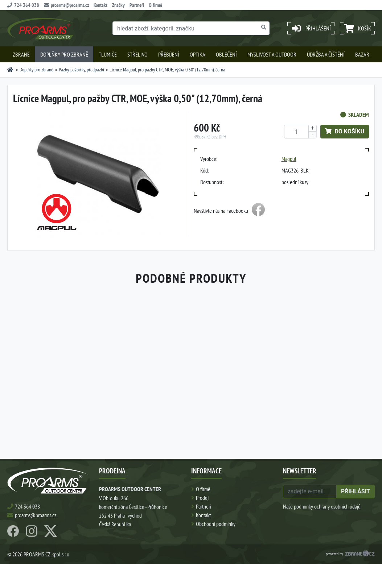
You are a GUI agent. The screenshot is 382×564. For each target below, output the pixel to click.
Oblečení (226, 54)
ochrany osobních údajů (337, 506)
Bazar (362, 54)
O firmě (155, 5)
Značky (118, 5)
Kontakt (100, 5)
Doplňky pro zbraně (64, 54)
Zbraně (21, 54)
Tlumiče (108, 54)
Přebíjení (168, 54)
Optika (197, 54)
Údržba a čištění (326, 54)
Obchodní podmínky (215, 523)
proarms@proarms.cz (66, 5)
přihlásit (355, 491)
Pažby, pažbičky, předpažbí (81, 69)
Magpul (289, 158)
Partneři (137, 5)
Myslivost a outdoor (271, 54)
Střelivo (137, 54)
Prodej (202, 497)
